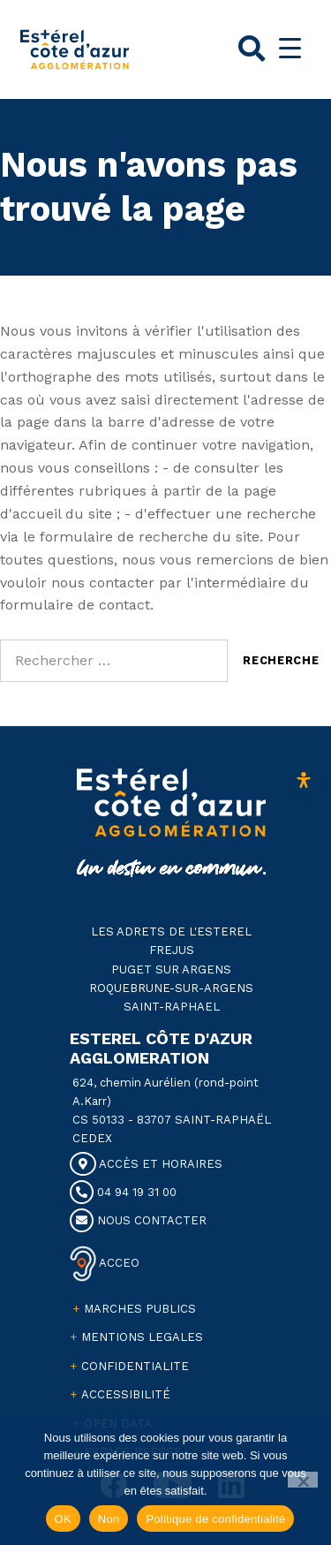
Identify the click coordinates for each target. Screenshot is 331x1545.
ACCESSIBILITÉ (125, 1394)
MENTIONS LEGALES (142, 1337)
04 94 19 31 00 (123, 1192)
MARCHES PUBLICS (140, 1308)
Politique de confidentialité (215, 1519)
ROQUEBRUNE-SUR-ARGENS (171, 988)
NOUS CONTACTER (138, 1220)
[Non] (303, 1480)
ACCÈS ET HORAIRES (146, 1163)
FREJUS (171, 950)
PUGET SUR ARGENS (171, 969)
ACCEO (117, 1262)
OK (63, 1519)
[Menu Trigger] (290, 48)
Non (109, 1519)
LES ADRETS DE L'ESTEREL (171, 931)
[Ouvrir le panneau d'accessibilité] (303, 780)
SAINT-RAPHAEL (172, 1006)
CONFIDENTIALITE (135, 1366)
